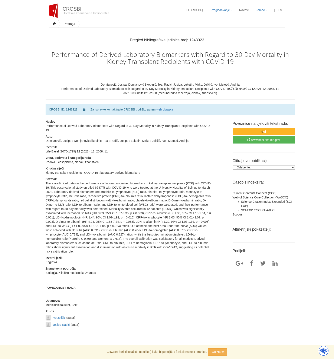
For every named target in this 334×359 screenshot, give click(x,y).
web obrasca (164, 109)
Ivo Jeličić (59, 317)
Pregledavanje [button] (222, 10)
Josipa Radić (61, 324)
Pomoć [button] (261, 10)
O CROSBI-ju (195, 10)
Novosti (244, 10)
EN (280, 10)
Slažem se (218, 352)
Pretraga (69, 24)
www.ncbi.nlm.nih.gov (263, 140)
